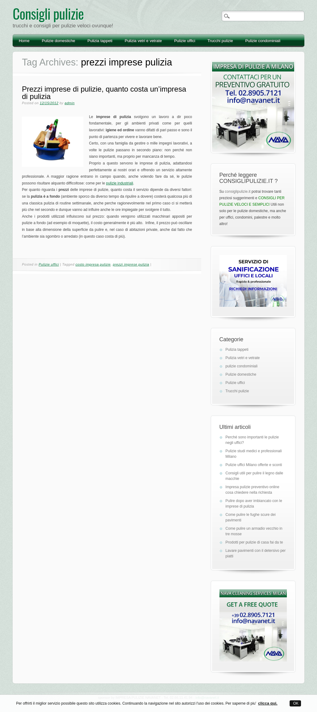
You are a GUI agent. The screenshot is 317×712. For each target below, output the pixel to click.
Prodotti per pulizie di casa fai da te (254, 542)
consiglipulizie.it (238, 191)
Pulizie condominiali (262, 40)
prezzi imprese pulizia (131, 264)
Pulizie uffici (184, 40)
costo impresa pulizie (92, 264)
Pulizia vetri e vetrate (143, 40)
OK (295, 703)
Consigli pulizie (48, 13)
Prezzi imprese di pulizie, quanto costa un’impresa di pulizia (104, 93)
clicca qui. (268, 703)
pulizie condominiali (242, 366)
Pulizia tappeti (99, 40)
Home (24, 40)
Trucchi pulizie (220, 40)
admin (70, 103)
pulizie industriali (119, 183)
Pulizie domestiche (58, 40)
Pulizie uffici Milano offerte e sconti (254, 465)
